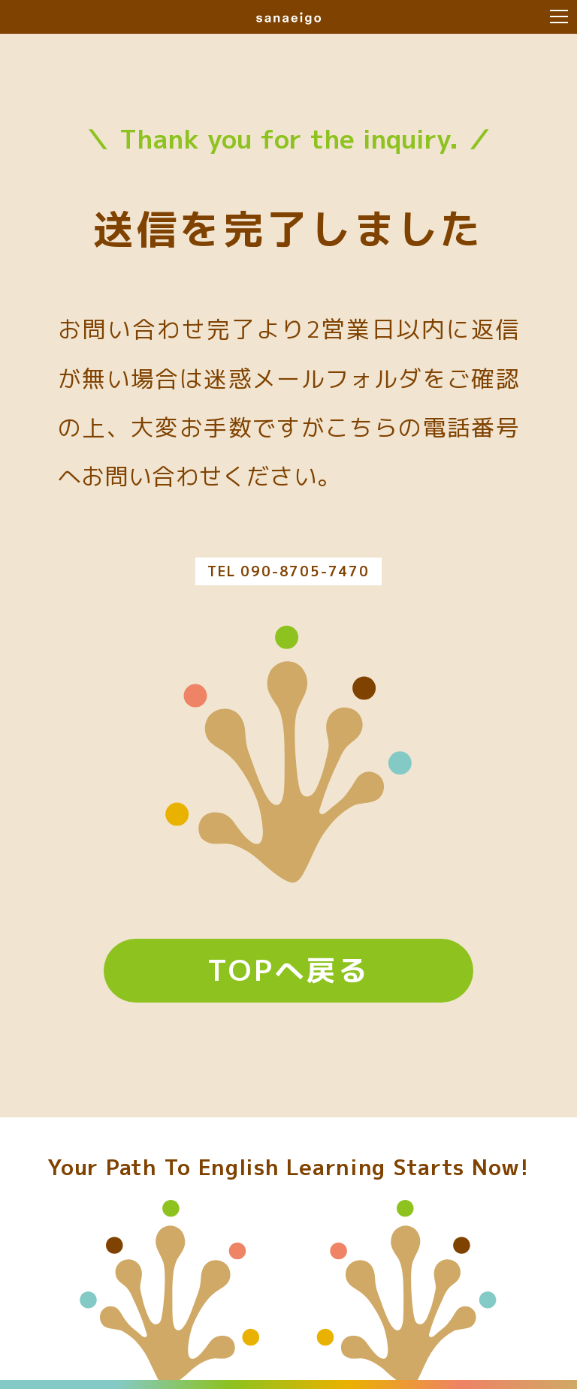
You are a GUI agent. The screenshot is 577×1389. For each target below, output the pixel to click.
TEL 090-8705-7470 (288, 571)
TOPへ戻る (288, 970)
